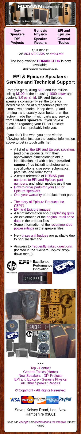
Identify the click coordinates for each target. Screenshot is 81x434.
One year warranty (28, 195)
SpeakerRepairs (40, 40)
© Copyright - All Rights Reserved (40, 390)
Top (33, 368)
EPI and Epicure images (32, 209)
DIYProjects (17, 40)
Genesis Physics (54, 379)
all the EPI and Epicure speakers (50, 149)
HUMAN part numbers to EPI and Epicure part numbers (39, 179)
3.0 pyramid (27, 97)
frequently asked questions (52, 246)
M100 (20, 94)
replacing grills (63, 213)
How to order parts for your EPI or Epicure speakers (39, 189)
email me (56, 54)
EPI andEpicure (64, 32)
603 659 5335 (34, 54)
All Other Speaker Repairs (40, 383)
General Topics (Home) (40, 372)
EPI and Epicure (26, 379)
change (23, 422)
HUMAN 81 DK (48, 61)
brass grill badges (35, 235)
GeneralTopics (64, 40)
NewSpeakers (17, 32)
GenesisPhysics (40, 32)
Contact (44, 368)
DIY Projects (53, 375)
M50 (41, 90)
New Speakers (30, 375)
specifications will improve (50, 422)
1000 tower (57, 94)
